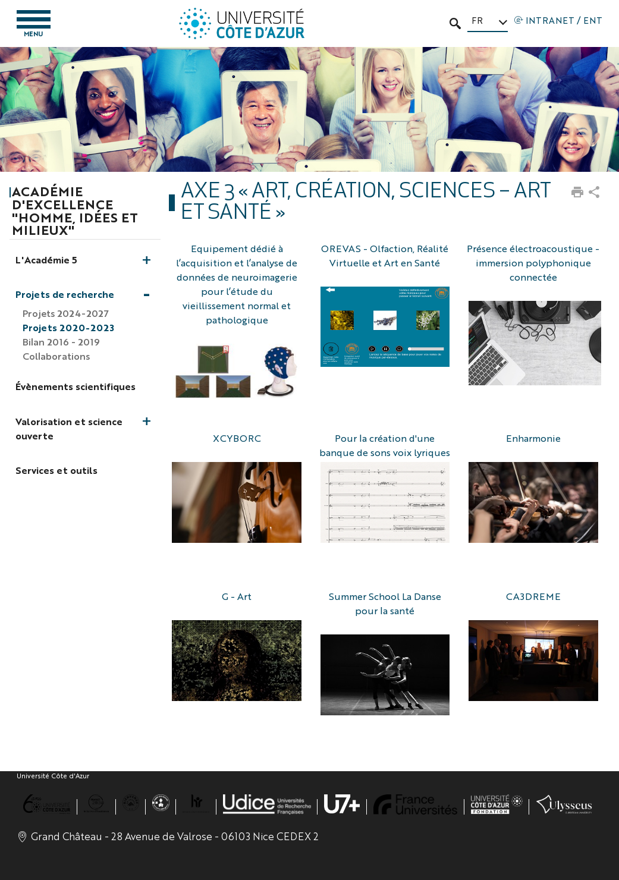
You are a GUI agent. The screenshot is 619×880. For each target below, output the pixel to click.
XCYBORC (237, 438)
